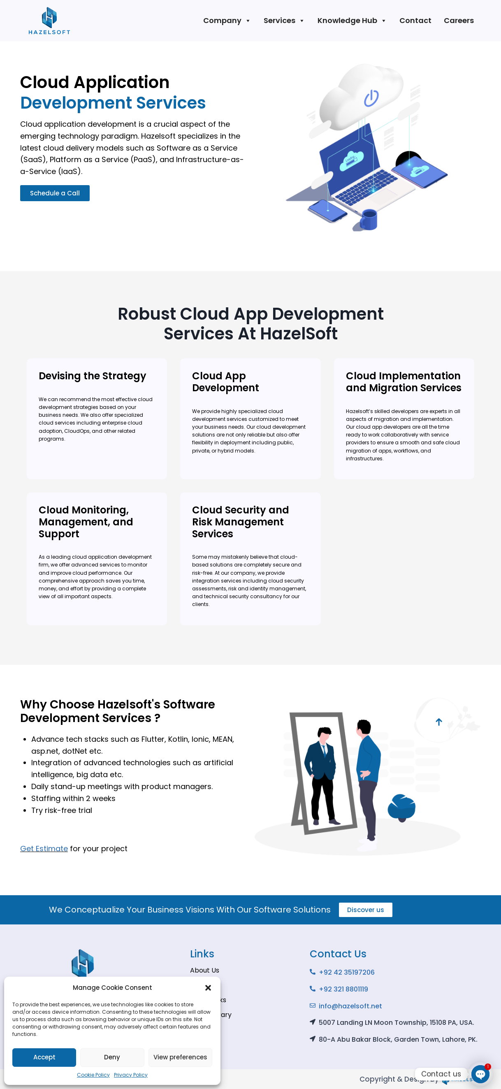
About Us (204, 970)
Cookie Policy (93, 1074)
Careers (459, 20)
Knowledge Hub (352, 20)
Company (227, 20)
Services (284, 20)
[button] (208, 988)
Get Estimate (44, 848)
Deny (112, 1057)
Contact (415, 20)
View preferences (180, 1057)
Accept (44, 1057)
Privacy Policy (131, 1074)
